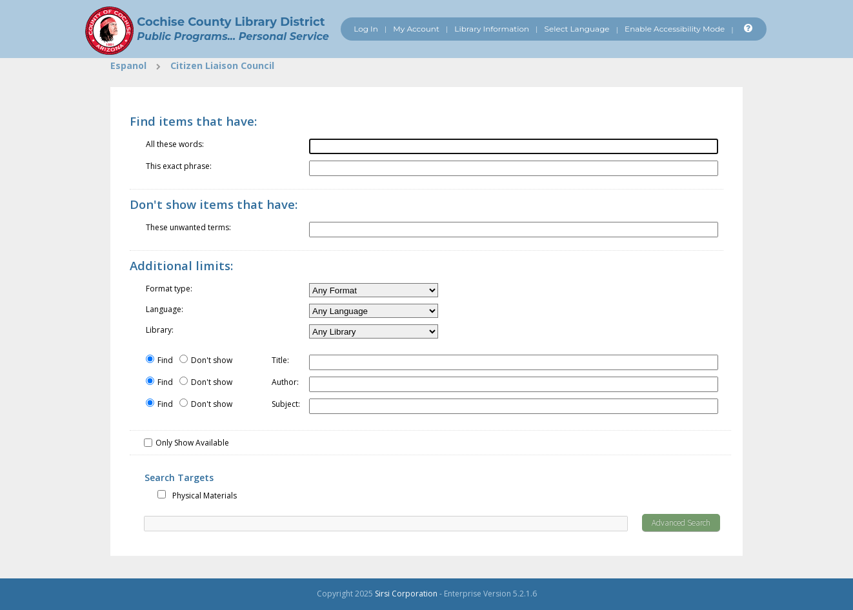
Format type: (169, 288)
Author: (285, 382)
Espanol (128, 65)
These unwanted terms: (188, 227)
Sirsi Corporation (406, 593)
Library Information (491, 29)
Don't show (211, 360)
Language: (164, 309)
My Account (416, 29)
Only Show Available (192, 442)
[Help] (747, 28)
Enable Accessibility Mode (675, 29)
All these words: (175, 144)
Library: (160, 329)
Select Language (577, 29)
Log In (366, 29)
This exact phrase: (179, 166)
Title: (280, 360)
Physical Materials (204, 495)
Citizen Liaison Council (222, 65)
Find (165, 360)
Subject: (286, 403)
